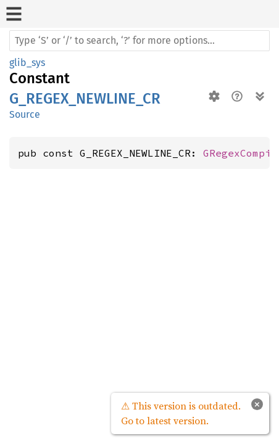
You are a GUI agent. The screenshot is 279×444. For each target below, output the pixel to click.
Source (24, 114)
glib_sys (27, 62)
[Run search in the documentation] (139, 40)
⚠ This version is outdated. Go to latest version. (181, 413)
